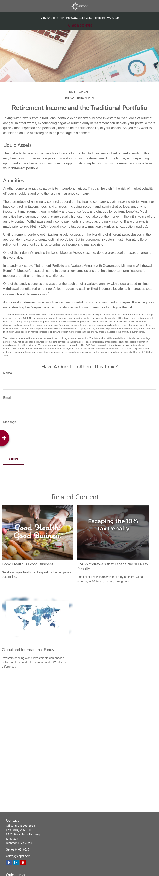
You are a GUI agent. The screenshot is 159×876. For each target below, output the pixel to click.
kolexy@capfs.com (18, 856)
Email (7, 397)
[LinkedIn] (16, 862)
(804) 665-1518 (79, 25)
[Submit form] (13, 459)
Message (10, 422)
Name (7, 373)
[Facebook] (9, 862)
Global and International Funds (28, 649)
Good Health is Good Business (27, 564)
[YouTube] (23, 862)
